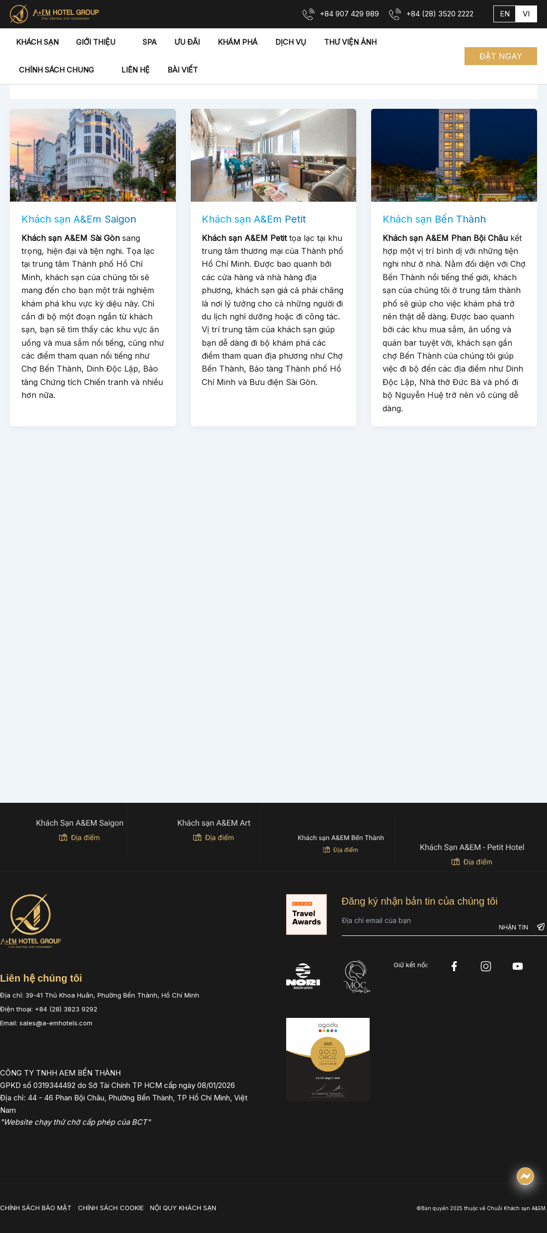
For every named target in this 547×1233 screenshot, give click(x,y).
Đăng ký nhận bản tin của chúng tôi (420, 901)
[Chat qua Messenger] (525, 1176)
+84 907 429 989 (349, 13)
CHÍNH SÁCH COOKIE (111, 1208)
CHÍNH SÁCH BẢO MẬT (36, 1208)
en (505, 13)
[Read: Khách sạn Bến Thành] (454, 154)
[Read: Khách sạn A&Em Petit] (274, 154)
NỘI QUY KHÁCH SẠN (183, 1208)
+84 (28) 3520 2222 (439, 13)
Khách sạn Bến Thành (434, 219)
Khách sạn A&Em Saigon (78, 219)
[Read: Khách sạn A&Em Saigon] (93, 154)
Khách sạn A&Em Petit (254, 219)
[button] (501, 56)
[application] (111, 42)
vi (526, 13)
